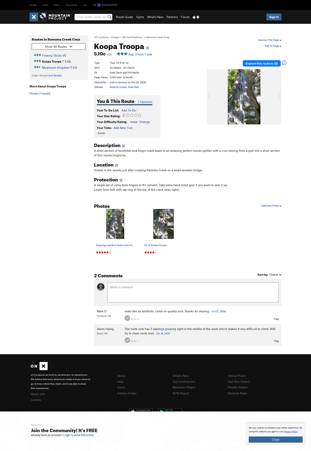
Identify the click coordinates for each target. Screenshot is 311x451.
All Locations (101, 37)
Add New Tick (122, 128)
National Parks (237, 393)
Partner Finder (126, 393)
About (121, 375)
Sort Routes (55, 75)
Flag (276, 318)
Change (144, 122)
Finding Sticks (52, 55)
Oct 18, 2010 (163, 333)
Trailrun (71, 5)
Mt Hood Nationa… (133, 37)
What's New (155, 17)
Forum (185, 17)
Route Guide (124, 17)
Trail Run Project (239, 381)
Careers (36, 400)
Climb (33, 5)
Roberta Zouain (118, 87)
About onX (38, 394)
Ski (85, 5)
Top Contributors (184, 381)
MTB (45, 5)
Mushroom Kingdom (55, 67)
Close (275, 439)
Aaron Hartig (105, 329)
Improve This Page (269, 40)
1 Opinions (145, 102)
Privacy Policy (291, 431)
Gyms (140, 17)
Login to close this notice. (78, 435)
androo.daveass (118, 82)
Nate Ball (133, 87)
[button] (211, 96)
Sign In (274, 17)
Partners (172, 17)
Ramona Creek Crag (157, 37)
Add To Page (273, 45)
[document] (276, 434)
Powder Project (238, 387)
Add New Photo (271, 205)
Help (120, 381)
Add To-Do (128, 110)
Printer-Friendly (40, 93)
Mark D (102, 311)
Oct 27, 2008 (218, 311)
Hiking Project (237, 375)
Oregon (115, 37)
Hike (57, 5)
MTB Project (181, 393)
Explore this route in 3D (262, 63)
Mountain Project (184, 387)
